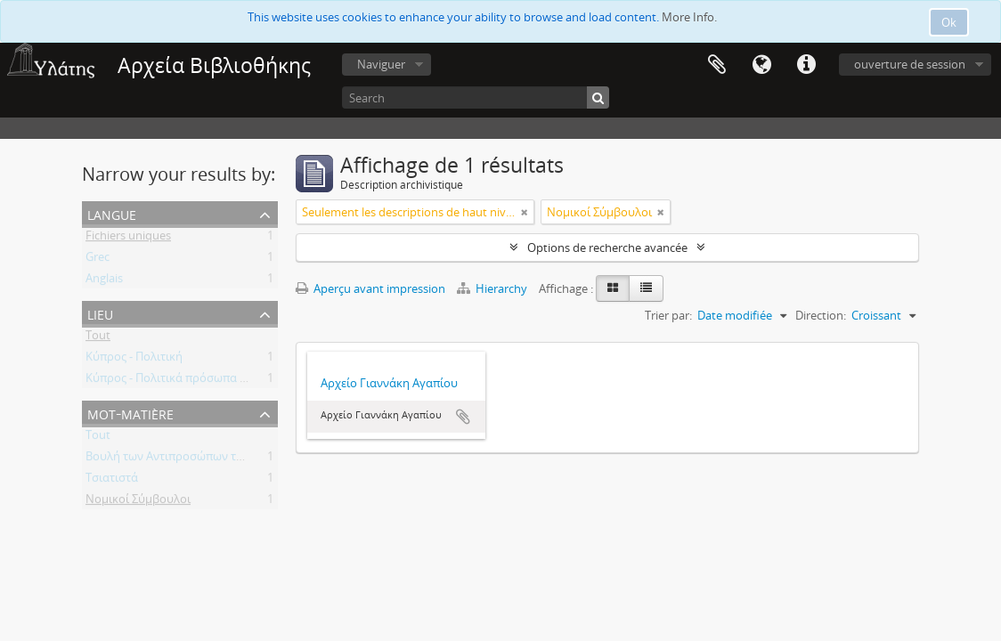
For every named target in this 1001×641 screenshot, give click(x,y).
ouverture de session (909, 64)
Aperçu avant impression (370, 288)
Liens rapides (806, 65)
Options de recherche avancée (607, 247)
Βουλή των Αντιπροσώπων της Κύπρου (189, 459)
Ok (948, 22)
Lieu (100, 313)
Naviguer (381, 64)
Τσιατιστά (111, 481)
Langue (761, 65)
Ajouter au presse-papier (463, 417)
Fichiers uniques (128, 239)
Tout (97, 338)
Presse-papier (717, 65)
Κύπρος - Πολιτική (134, 360)
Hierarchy (493, 288)
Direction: (820, 315)
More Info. (689, 17)
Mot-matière (130, 413)
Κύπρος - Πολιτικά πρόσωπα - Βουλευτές (193, 381)
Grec (97, 260)
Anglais (104, 281)
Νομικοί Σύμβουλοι (138, 502)
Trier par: (668, 315)
